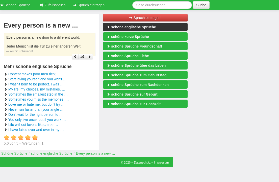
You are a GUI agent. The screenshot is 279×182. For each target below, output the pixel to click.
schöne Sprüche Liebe (128, 56)
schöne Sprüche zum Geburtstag (136, 75)
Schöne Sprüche (14, 153)
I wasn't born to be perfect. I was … (36, 84)
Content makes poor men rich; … (34, 74)
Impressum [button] (161, 162)
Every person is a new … (95, 153)
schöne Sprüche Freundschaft (134, 46)
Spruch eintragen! (145, 18)
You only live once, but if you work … (37, 120)
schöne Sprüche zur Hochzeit (134, 104)
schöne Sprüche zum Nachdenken (138, 85)
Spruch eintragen (89, 5)
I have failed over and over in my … (36, 130)
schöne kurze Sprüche (128, 37)
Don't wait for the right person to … (35, 114)
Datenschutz (142, 162)
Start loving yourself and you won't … (37, 79)
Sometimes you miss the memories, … (38, 99)
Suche (201, 5)
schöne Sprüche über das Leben (136, 65)
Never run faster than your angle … (36, 109)
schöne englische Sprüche (131, 27)
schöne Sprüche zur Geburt (132, 94)
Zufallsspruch (52, 5)
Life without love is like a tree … (33, 125)
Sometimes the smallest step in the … (38, 94)
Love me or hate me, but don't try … (36, 104)
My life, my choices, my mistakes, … (36, 89)
